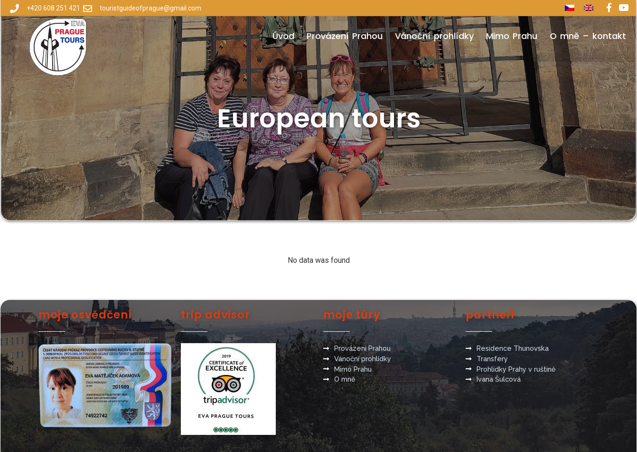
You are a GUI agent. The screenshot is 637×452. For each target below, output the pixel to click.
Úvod (283, 36)
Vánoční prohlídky (434, 36)
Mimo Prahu (511, 36)
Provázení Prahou (345, 36)
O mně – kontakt (588, 36)
